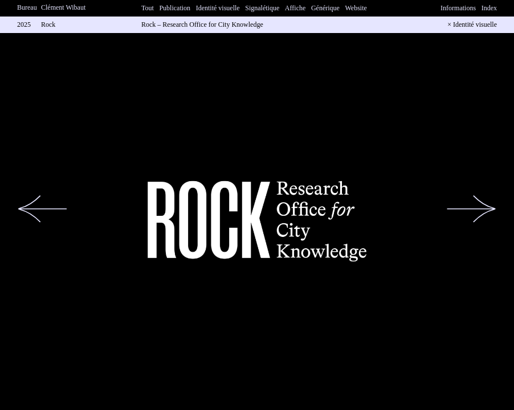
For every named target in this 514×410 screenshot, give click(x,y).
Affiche (295, 8)
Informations (458, 8)
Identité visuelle (218, 8)
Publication (174, 8)
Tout (147, 8)
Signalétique (262, 8)
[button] (42, 208)
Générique (325, 8)
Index (489, 8)
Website (355, 8)
